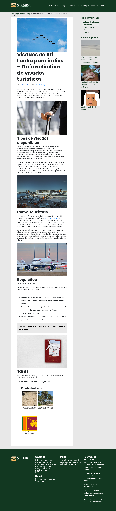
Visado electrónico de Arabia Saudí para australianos (89, 84)
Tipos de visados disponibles (91, 23)
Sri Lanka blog (25, 14)
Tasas (86, 32)
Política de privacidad (86, 6)
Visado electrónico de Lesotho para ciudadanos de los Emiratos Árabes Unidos (94, 466)
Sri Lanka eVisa (51, 218)
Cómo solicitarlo (90, 27)
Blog (63, 6)
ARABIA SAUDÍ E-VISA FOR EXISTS (89, 108)
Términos (71, 6)
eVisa (57, 6)
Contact (100, 6)
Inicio (51, 6)
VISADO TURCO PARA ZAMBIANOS (92, 485)
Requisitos (88, 30)
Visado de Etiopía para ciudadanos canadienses (93, 500)
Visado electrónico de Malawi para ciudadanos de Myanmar (93, 493)
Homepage (15, 14)
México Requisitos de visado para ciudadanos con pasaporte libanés (90, 59)
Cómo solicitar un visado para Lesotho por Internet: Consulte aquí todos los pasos (94, 477)
